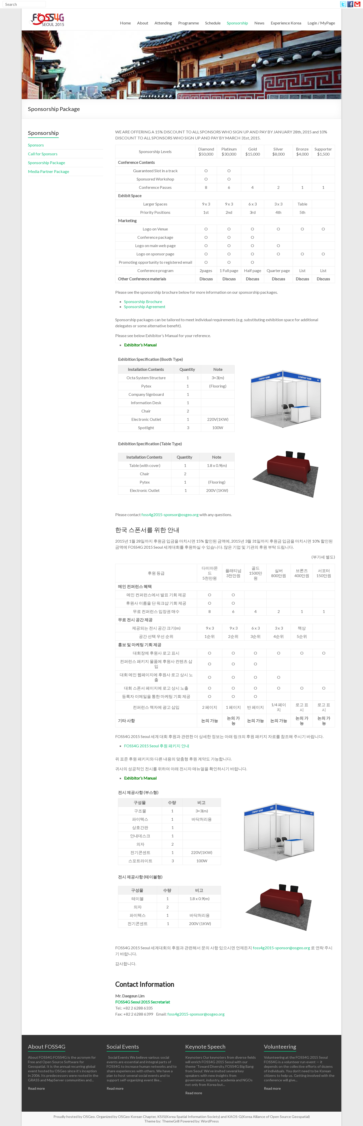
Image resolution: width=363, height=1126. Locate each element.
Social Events (123, 1046)
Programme (188, 22)
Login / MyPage (321, 22)
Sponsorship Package (46, 162)
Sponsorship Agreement (144, 306)
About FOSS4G (46, 1046)
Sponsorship (237, 22)
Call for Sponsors (42, 153)
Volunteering (280, 1046)
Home (125, 22)
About (142, 22)
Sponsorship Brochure (143, 301)
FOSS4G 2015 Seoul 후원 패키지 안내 (156, 745)
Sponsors (36, 144)
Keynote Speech (205, 1046)
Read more (36, 1088)
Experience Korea (286, 22)
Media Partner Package (48, 171)
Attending (163, 22)
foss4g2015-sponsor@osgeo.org (170, 514)
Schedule (213, 22)
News (259, 22)
